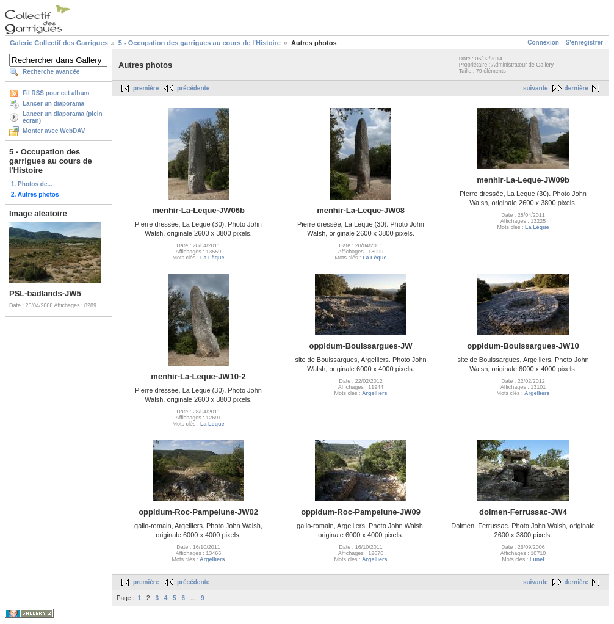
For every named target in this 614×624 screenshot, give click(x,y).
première (146, 88)
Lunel (537, 559)
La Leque (212, 424)
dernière (576, 88)
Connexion (543, 42)
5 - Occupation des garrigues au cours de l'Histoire (199, 42)
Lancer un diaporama (53, 103)
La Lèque (212, 258)
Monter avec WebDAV (54, 131)
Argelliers (375, 393)
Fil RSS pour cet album (56, 93)
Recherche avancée (51, 71)
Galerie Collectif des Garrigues (59, 42)
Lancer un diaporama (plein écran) (63, 117)
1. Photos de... (31, 184)
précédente (193, 88)
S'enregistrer (584, 42)
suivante (535, 88)
